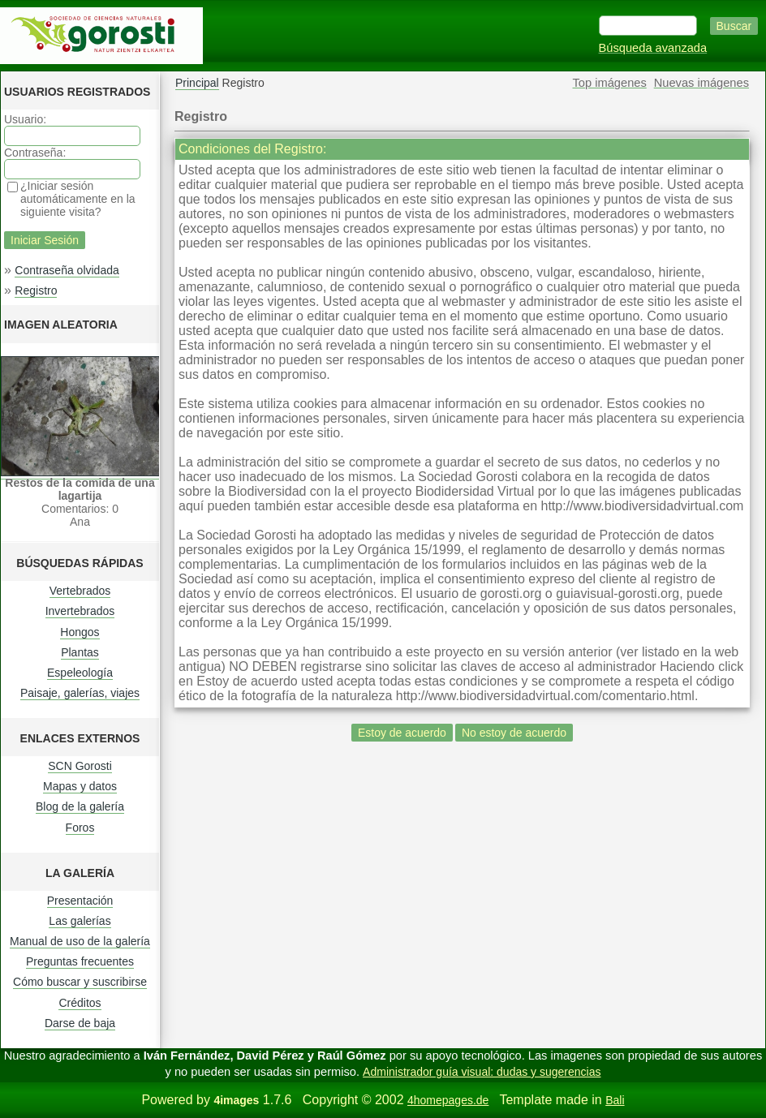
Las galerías (79, 920)
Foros (80, 827)
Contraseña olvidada (66, 270)
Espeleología (80, 672)
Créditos (79, 1002)
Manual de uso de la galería (80, 941)
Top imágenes (610, 82)
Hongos (79, 632)
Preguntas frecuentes (80, 961)
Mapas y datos (80, 786)
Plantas (80, 652)
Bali (614, 1100)
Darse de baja (80, 1023)
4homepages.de (447, 1100)
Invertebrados (80, 610)
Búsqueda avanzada (653, 47)
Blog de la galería (80, 806)
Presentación (80, 900)
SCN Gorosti (80, 765)
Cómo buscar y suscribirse (80, 981)
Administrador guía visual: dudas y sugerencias (481, 1071)
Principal (197, 82)
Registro (36, 290)
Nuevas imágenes (701, 82)
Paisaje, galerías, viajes (80, 692)
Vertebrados (80, 590)
